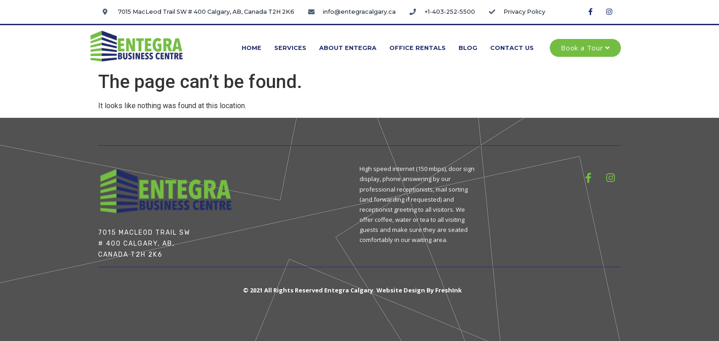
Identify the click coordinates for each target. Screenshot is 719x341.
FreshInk (448, 290)
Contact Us (512, 47)
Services (290, 47)
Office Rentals (417, 47)
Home (251, 47)
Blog (468, 47)
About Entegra (347, 47)
